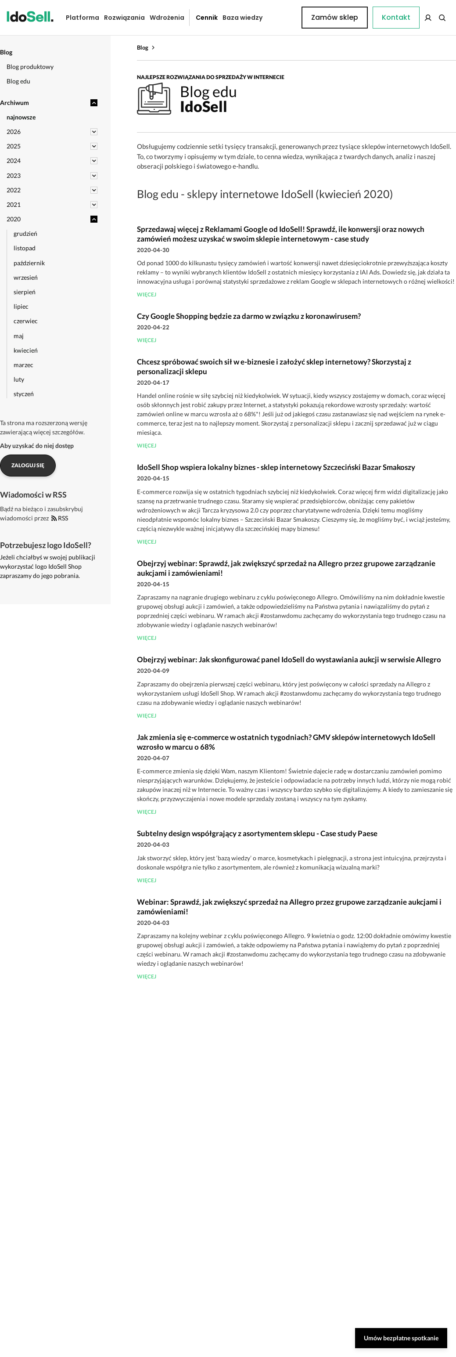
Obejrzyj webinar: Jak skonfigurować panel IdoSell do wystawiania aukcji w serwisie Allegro (289, 659)
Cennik (200, 17)
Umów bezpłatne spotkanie (401, 1338)
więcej (146, 294)
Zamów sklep (414, 17)
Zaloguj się (27, 465)
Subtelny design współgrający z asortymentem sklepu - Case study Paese (257, 833)
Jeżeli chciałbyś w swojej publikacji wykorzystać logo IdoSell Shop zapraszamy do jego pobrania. (47, 566)
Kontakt (280, 17)
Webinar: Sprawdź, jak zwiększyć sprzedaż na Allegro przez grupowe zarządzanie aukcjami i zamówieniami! (289, 906)
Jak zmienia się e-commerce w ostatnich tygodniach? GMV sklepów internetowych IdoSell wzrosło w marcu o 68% (286, 742)
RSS (59, 518)
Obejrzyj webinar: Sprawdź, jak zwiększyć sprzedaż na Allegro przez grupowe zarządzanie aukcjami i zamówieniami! (286, 568)
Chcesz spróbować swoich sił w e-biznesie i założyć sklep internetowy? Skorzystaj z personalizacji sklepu (274, 366)
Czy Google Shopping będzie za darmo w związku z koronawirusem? (249, 316)
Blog (142, 47)
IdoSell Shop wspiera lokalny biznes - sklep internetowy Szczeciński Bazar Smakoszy (276, 467)
